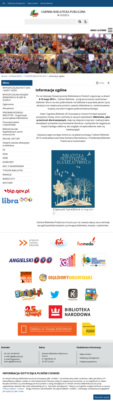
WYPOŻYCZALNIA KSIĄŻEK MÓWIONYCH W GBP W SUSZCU (15, 97)
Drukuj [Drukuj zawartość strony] (100, 83)
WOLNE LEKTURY (11, 138)
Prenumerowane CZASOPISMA (11, 123)
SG (4, 149)
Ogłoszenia (8, 104)
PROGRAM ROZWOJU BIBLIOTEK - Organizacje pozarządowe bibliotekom (15, 115)
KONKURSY (8, 162)
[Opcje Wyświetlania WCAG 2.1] (86, 22)
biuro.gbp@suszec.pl (12, 361)
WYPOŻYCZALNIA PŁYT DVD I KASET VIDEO (16, 89)
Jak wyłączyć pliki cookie (13, 391)
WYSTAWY (8, 182)
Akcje (5, 153)
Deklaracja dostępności (16, 3)
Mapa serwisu (33, 3)
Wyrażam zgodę (102, 397)
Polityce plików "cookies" (14, 388)
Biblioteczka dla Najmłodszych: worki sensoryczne (13, 132)
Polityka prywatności (88, 361)
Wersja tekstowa (46, 3)
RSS (4, 3)
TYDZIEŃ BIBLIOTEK (13, 170)
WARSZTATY (9, 178)
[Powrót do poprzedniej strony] (108, 83)
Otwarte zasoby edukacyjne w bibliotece (16, 144)
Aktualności (8, 108)
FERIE (5, 158)
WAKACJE (7, 174)
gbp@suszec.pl (16, 356)
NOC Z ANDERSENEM (13, 166)
